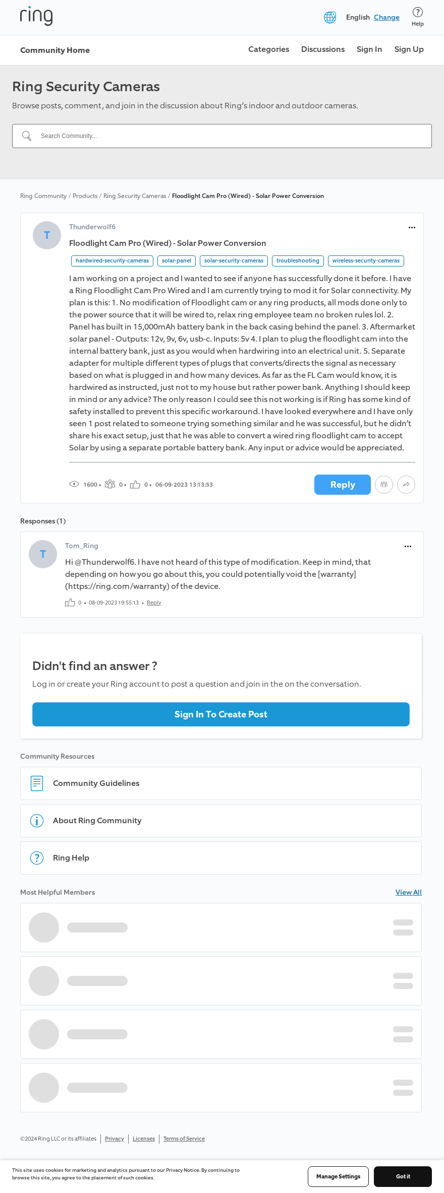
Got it (403, 1176)
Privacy (114, 1139)
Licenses (144, 1139)
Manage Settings (338, 1176)
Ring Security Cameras (134, 196)
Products (85, 196)
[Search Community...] (228, 136)
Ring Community (43, 196)
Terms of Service (184, 1139)
